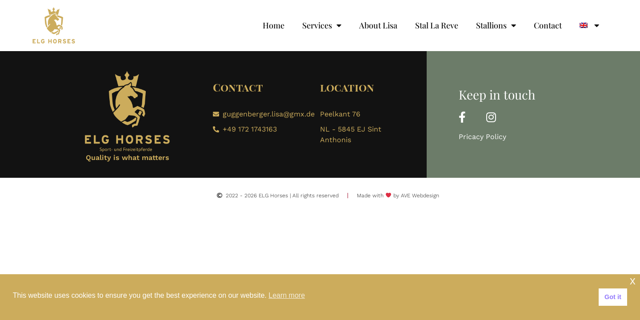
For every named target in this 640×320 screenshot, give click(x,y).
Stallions (496, 25)
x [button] (633, 280)
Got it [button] (612, 296)
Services (321, 25)
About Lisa (378, 25)
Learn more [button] (286, 295)
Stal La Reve (436, 25)
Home (273, 25)
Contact (548, 25)
